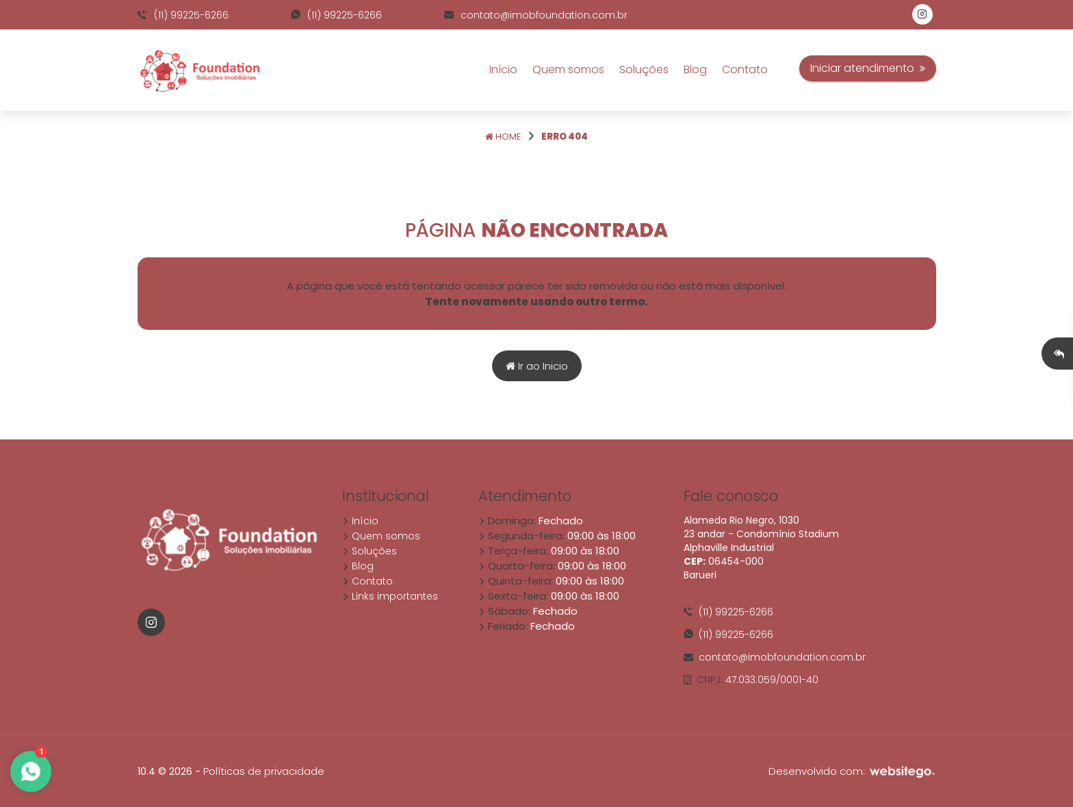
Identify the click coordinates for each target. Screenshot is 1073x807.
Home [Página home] (503, 136)
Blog (695, 69)
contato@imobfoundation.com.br (536, 15)
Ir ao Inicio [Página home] (537, 366)
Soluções (644, 69)
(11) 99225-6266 (183, 15)
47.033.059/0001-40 (751, 680)
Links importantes (390, 596)
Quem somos (568, 69)
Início (503, 69)
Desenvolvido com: (852, 771)
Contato (745, 69)
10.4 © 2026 (165, 771)
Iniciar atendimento (867, 68)
